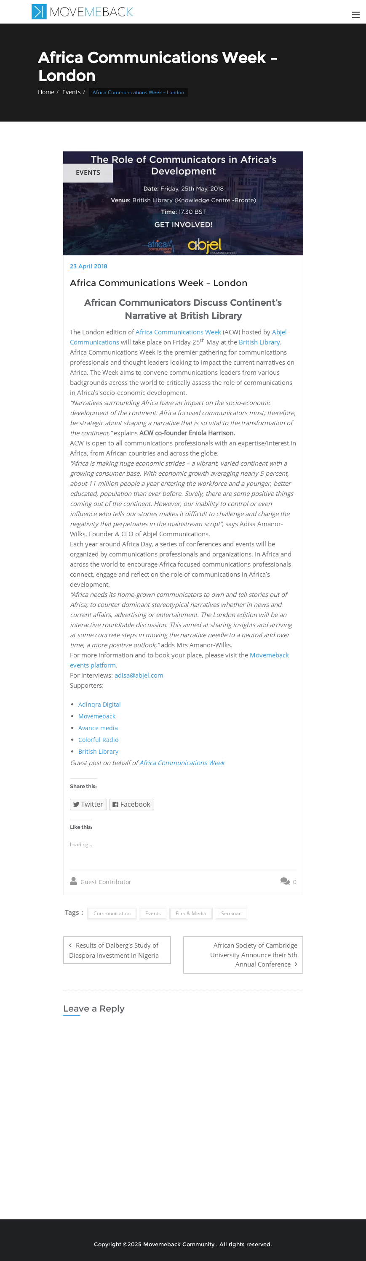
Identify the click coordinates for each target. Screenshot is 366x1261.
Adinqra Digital (99, 704)
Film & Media (191, 913)
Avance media (98, 728)
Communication (112, 913)
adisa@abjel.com (139, 675)
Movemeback (96, 716)
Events (71, 92)
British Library (259, 342)
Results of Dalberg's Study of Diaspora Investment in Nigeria (114, 950)
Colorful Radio (98, 740)
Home (46, 92)
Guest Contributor (100, 881)
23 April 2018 (88, 266)
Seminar (231, 913)
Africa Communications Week (178, 332)
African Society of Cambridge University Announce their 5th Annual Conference (253, 954)
